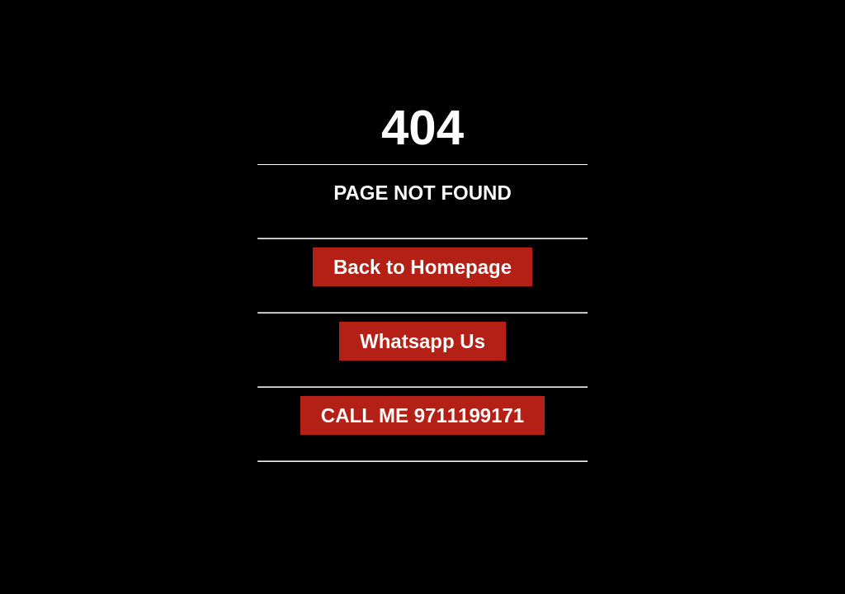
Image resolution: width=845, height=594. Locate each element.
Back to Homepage (422, 267)
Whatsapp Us (422, 341)
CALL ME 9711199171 (422, 415)
